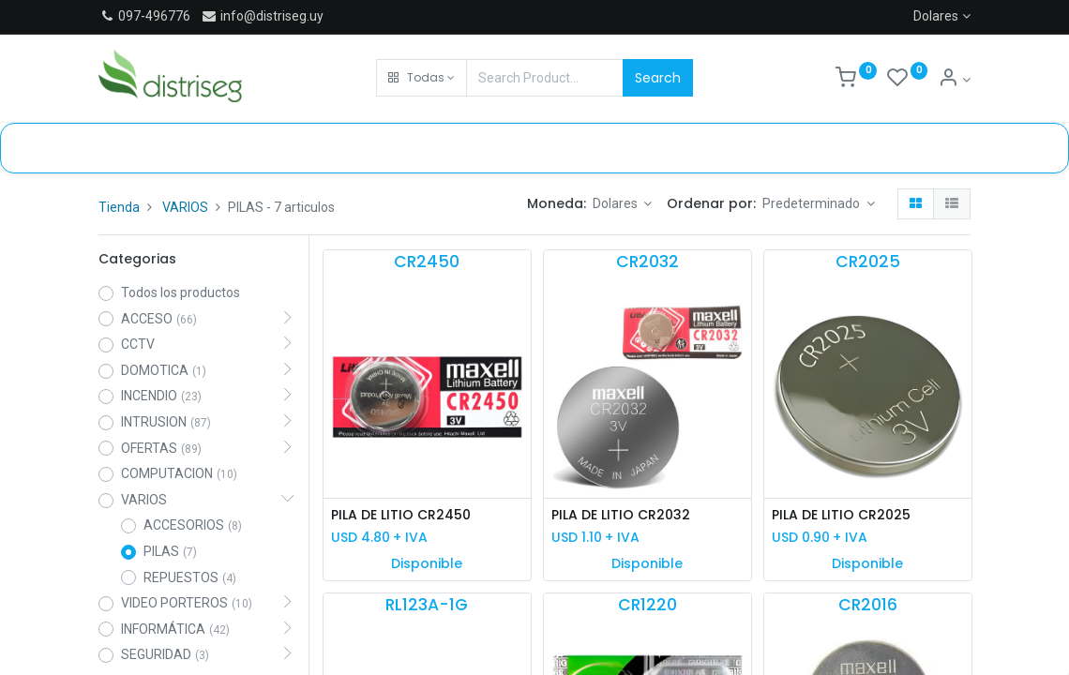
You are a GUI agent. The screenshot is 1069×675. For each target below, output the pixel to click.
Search (658, 77)
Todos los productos (180, 292)
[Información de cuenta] (954, 79)
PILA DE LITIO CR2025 (841, 515)
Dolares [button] (616, 203)
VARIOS (185, 207)
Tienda (119, 207)
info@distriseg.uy (262, 15)
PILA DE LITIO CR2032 (620, 515)
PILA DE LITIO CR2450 (401, 515)
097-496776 (154, 15)
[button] (421, 78)
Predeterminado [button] (812, 203)
